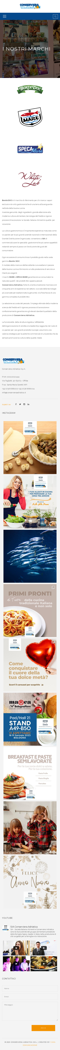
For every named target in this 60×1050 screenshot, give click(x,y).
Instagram (24, 404)
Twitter (20, 404)
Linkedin (28, 404)
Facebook (16, 404)
